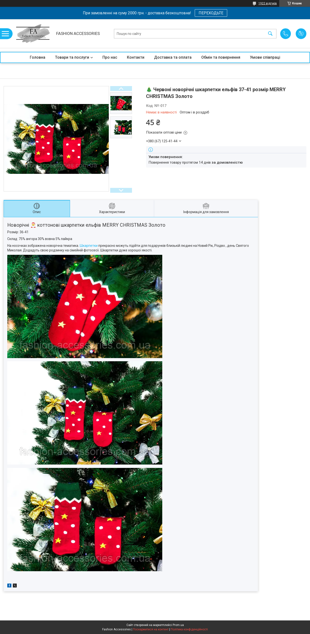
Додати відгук (301, 33)
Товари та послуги (72, 57)
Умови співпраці (265, 57)
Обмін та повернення (220, 57)
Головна (37, 57)
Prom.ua (178, 625)
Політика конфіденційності (189, 629)
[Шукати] (270, 33)
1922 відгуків (267, 3)
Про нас (109, 57)
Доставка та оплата (173, 57)
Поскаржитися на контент (151, 629)
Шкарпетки (89, 246)
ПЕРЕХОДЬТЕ (211, 13)
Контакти (135, 57)
